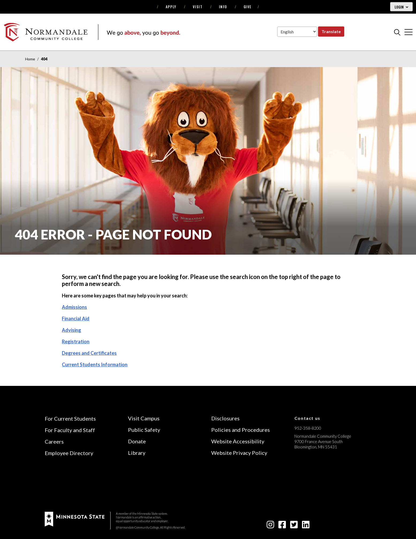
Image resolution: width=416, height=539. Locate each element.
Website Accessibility (237, 441)
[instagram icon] (270, 526)
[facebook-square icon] (282, 526)
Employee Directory (69, 453)
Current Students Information (94, 364)
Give (248, 6)
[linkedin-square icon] (305, 526)
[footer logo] (74, 518)
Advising (71, 330)
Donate (137, 441)
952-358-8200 (307, 428)
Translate (331, 31)
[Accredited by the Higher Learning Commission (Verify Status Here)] (314, 485)
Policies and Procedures (240, 429)
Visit (198, 6)
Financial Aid (75, 318)
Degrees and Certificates (89, 353)
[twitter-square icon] (294, 526)
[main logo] (91, 32)
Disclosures (225, 418)
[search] (397, 32)
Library (136, 452)
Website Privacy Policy (239, 452)
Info (223, 6)
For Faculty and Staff (70, 430)
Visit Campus (144, 418)
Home (30, 59)
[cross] (408, 32)
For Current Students (70, 418)
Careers (54, 441)
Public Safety (144, 429)
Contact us (307, 418)
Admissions (74, 307)
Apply (171, 6)
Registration (75, 341)
